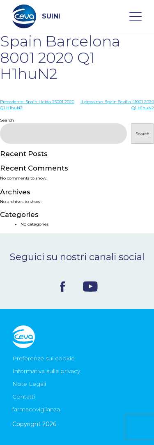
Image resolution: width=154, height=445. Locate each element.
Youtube (90, 286)
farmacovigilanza (36, 409)
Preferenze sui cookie (43, 358)
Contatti (23, 396)
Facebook (62, 286)
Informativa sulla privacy (46, 371)
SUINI (36, 16)
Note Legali (29, 383)
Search (7, 120)
